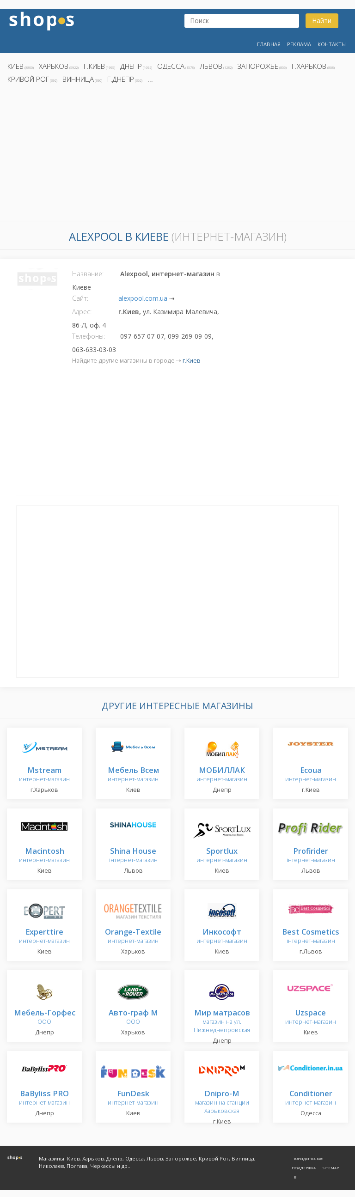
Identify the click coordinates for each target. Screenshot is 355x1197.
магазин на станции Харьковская (222, 1102)
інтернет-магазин (133, 856)
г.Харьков (309, 66)
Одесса (170, 66)
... (150, 79)
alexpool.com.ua (142, 298)
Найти (321, 20)
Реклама (299, 44)
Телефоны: (88, 336)
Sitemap (330, 1167)
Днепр (131, 66)
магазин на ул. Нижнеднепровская (222, 1021)
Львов (211, 66)
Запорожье (258, 66)
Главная (269, 44)
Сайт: (80, 298)
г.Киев (94, 66)
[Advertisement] (177, 154)
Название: (88, 273)
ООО (44, 1017)
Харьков (53, 66)
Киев (15, 66)
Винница (78, 79)
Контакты (332, 44)
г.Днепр (120, 79)
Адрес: (82, 311)
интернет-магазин (44, 775)
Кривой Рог (28, 79)
